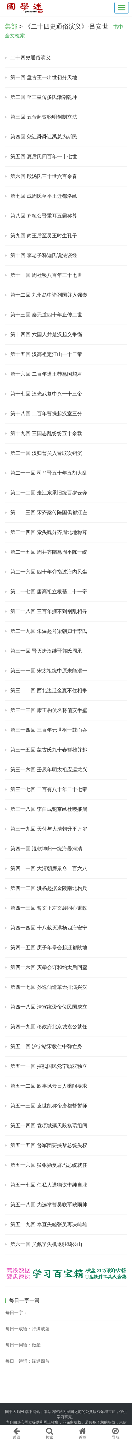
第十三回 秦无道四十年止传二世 (46, 314)
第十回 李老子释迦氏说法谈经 (43, 255)
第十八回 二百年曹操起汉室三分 (46, 413)
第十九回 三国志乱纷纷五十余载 (46, 433)
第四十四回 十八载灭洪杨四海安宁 (48, 927)
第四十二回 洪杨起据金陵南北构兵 (48, 888)
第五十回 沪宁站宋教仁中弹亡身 (46, 1046)
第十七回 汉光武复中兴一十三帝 (46, 393)
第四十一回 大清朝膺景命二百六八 (48, 868)
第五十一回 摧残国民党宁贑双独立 (48, 1066)
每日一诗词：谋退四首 (27, 1361)
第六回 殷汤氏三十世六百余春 (43, 176)
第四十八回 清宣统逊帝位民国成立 (48, 1007)
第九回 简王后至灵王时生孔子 (43, 235)
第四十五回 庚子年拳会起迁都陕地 (48, 947)
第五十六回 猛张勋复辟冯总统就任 (48, 1165)
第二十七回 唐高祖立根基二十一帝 (48, 591)
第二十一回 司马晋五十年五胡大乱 (48, 473)
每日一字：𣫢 (16, 1312)
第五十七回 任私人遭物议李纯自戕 (48, 1185)
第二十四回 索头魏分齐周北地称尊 (48, 532)
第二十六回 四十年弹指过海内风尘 (48, 571)
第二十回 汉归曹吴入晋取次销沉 (46, 453)
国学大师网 (14, 1411)
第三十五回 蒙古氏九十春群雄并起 (48, 749)
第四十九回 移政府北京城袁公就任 (48, 1026)
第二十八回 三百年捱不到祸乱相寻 (48, 611)
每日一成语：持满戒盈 (27, 1328)
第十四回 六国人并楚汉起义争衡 (46, 334)
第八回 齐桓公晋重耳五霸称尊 (43, 215)
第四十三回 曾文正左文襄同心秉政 (48, 908)
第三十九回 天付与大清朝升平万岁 (48, 829)
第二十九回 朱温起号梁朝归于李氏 (48, 631)
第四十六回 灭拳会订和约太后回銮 (48, 967)
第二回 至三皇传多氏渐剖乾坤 (43, 97)
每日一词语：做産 (23, 1344)
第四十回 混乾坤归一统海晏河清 (46, 848)
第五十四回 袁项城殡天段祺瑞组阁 (48, 1125)
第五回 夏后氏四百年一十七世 (43, 156)
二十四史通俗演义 (30, 57)
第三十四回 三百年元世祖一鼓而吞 (48, 730)
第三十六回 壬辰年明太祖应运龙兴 (48, 769)
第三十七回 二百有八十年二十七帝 (48, 789)
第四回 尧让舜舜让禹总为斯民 (43, 136)
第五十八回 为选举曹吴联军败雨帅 (48, 1204)
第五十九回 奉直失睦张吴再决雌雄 (48, 1224)
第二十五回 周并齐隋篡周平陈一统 (48, 552)
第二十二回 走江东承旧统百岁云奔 (48, 492)
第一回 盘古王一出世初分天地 (43, 77)
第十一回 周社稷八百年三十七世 (46, 275)
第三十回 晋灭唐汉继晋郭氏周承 (46, 651)
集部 (11, 26)
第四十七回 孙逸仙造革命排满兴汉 (48, 987)
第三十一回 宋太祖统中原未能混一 (48, 670)
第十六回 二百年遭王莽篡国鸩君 (46, 374)
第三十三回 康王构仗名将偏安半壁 (48, 710)
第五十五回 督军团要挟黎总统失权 (48, 1145)
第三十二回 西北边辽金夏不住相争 (48, 690)
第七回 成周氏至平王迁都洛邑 (43, 196)
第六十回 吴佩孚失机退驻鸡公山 (46, 1244)
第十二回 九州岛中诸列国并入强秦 (48, 295)
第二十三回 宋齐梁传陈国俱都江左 (48, 512)
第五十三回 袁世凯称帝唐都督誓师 (48, 1105)
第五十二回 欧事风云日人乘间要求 (48, 1086)
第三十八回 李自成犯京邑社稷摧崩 (48, 809)
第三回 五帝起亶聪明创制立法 (43, 117)
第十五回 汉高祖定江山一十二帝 (46, 354)
